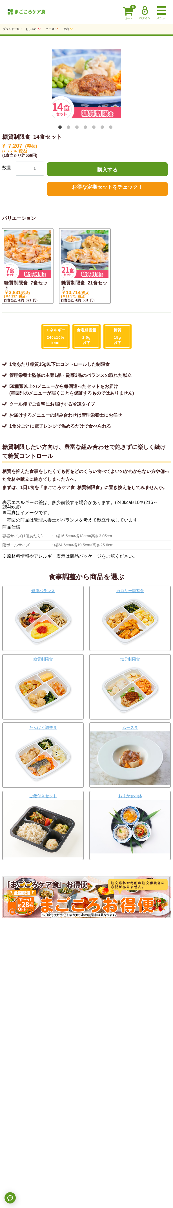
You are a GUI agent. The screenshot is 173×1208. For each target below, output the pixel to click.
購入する (107, 169)
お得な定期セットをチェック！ (107, 186)
